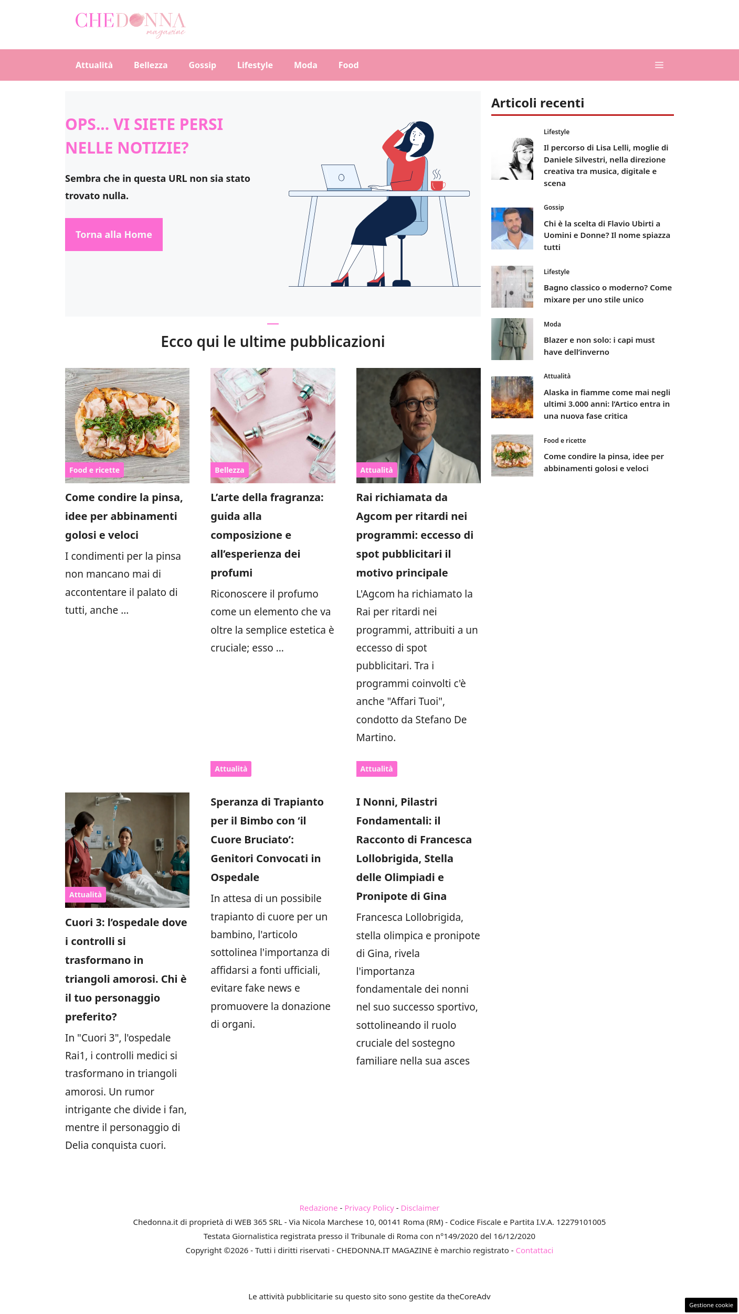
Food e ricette (94, 470)
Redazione (318, 1207)
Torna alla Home (114, 234)
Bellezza (150, 65)
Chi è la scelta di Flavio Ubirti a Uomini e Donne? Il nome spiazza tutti (607, 235)
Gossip (203, 65)
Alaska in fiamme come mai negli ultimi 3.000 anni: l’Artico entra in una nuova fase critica (607, 404)
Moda (306, 65)
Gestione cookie (711, 1305)
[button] (659, 65)
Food (349, 65)
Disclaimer (420, 1207)
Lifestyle (255, 65)
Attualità (94, 65)
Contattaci (534, 1250)
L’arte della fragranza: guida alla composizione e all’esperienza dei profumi (266, 535)
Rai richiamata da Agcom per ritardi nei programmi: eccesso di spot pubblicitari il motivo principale (415, 535)
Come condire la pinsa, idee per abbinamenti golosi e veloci (124, 516)
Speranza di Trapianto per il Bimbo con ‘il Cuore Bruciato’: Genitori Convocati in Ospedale (267, 839)
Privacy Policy (369, 1207)
